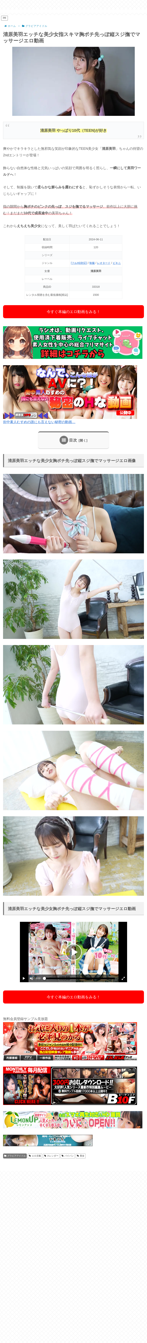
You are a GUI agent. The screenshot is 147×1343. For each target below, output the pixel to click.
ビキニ (117, 262)
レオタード (103, 262)
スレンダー (51, 1155)
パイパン (68, 1155)
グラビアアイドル (15, 1155)
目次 (73, 440)
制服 (92, 262)
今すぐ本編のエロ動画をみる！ (73, 312)
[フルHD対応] (79, 262)
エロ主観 (35, 1155)
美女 (80, 1155)
